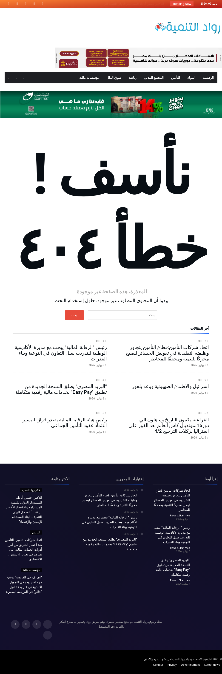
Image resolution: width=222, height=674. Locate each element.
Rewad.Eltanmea (180, 515)
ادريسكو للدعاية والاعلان (157, 659)
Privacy (172, 664)
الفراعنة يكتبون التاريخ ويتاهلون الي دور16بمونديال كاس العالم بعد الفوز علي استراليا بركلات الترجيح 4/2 (168, 425)
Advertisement (190, 664)
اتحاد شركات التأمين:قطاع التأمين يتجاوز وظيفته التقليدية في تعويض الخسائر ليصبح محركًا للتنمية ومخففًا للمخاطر (167, 353)
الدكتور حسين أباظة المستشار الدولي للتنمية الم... (134, 4)
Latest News (212, 664)
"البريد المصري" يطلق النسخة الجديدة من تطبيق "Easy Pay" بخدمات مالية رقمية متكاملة (61, 389)
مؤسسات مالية (31, 570)
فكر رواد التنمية (31, 490)
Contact (158, 664)
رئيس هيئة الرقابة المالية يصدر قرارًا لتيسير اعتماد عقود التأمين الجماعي (65, 422)
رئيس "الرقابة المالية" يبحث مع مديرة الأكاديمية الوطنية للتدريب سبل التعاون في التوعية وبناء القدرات (61, 353)
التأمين (36, 532)
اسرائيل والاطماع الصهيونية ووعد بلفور (170, 386)
